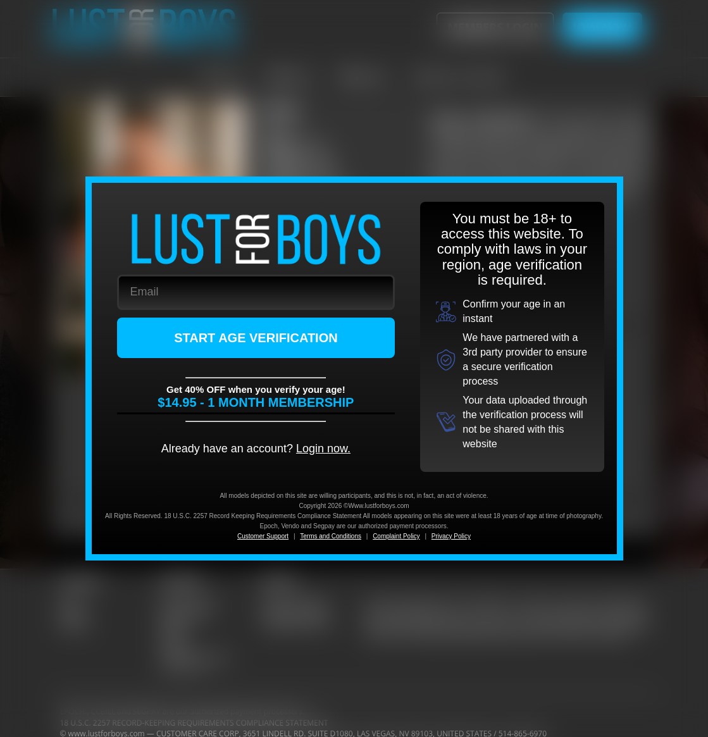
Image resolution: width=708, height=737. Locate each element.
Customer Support (263, 536)
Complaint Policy (396, 536)
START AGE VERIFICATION (256, 338)
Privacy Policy (451, 536)
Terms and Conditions (330, 536)
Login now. (323, 448)
